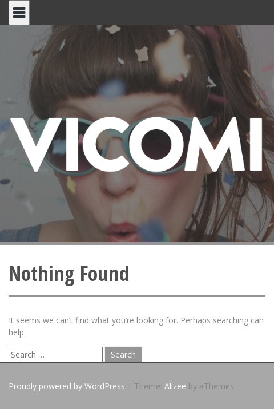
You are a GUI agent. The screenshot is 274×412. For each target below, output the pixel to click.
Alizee (175, 386)
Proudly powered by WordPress (67, 386)
